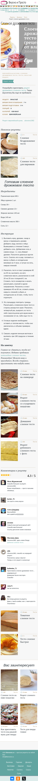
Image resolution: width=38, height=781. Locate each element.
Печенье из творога (11, 10)
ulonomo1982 (29, 120)
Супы (19, 773)
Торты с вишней (27, 10)
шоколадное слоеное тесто (13, 355)
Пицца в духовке (14, 10)
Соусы (28, 770)
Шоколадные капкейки (19, 9)
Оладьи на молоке (6, 10)
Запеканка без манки (34, 10)
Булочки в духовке (37, 10)
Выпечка (9, 762)
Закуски (21, 766)
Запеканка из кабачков (21, 10)
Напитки (10, 770)
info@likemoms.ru (8, 757)
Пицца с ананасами (16, 10)
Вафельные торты (1, 9)
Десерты (28, 762)
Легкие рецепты (3, 9)
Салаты (20, 770)
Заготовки (10, 766)
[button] (35, 2)
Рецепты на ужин (32, 10)
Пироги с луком (9, 10)
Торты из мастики (24, 10)
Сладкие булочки (29, 9)
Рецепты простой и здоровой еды (13, 3)
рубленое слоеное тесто (15, 542)
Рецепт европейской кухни (12, 120)
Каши (29, 766)
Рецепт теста (7, 81)
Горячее (19, 762)
